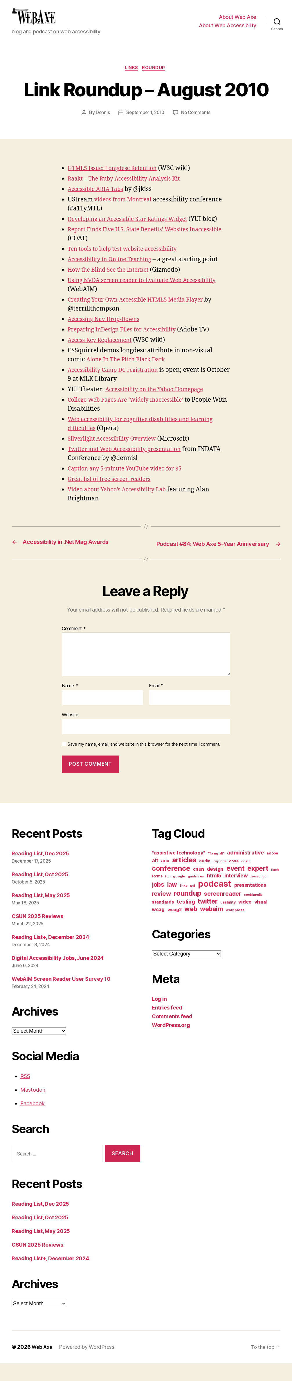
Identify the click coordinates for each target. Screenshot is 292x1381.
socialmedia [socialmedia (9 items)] (253, 912)
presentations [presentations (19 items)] (250, 902)
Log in (159, 1016)
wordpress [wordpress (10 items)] (235, 927)
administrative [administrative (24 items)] (245, 870)
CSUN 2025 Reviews (37, 934)
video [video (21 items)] (245, 919)
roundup (155, 77)
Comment (74, 646)
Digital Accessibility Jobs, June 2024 (58, 975)
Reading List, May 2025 (41, 913)
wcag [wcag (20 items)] (158, 927)
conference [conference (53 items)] (171, 885)
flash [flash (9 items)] (275, 887)
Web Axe (43, 1365)
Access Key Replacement (103, 350)
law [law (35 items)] (172, 902)
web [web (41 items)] (190, 926)
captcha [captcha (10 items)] (219, 879)
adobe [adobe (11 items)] (272, 870)
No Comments (197, 122)
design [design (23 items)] (215, 886)
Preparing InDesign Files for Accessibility (127, 339)
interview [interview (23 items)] (236, 893)
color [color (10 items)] (245, 879)
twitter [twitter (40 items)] (207, 918)
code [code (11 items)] (233, 878)
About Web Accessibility (227, 30)
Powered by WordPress (88, 1365)
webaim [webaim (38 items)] (211, 926)
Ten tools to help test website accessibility (127, 258)
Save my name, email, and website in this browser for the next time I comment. (144, 761)
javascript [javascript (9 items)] (257, 894)
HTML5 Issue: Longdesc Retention (116, 178)
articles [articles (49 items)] (184, 877)
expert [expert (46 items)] (257, 886)
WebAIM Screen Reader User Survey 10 (61, 996)
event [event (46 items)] (235, 886)
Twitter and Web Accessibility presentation (130, 459)
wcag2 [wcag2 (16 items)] (174, 927)
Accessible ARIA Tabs (98, 199)
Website (70, 732)
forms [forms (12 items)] (157, 893)
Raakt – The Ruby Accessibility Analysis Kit (129, 188)
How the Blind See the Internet (112, 279)
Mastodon (32, 1107)
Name (70, 703)
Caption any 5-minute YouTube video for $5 (130, 478)
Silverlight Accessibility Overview (116, 448)
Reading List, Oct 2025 (40, 892)
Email (156, 703)
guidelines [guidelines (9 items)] (196, 894)
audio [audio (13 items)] (204, 878)
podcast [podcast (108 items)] (214, 901)
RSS (25, 1094)
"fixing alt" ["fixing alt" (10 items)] (216, 871)
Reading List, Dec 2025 (40, 871)
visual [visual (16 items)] (261, 919)
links (131, 77)
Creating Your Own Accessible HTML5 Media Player (142, 309)
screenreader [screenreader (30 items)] (222, 911)
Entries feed (167, 1025)
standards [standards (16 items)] (163, 919)
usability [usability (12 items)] (228, 919)
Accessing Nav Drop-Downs (107, 329)
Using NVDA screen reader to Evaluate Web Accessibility (149, 290)
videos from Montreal (125, 209)
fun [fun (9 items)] (167, 894)
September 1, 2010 (145, 122)
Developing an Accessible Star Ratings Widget (133, 229)
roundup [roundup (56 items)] (187, 910)
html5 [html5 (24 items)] (214, 893)
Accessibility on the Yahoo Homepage (159, 399)
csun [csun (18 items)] (198, 886)
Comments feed (172, 1034)
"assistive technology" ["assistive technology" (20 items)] (178, 870)
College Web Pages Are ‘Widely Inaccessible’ (131, 409)
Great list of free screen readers (113, 489)
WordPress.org (171, 1042)
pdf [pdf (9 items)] (192, 903)
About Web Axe (237, 21)
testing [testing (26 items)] (186, 919)
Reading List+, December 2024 (50, 954)
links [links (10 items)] (184, 903)
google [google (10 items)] (179, 894)
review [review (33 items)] (161, 911)
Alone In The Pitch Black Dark (129, 369)
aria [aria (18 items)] (165, 878)
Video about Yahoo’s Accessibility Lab (121, 499)
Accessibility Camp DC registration (117, 379)
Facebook (32, 1121)
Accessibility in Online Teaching (114, 269)
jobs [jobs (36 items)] (158, 902)
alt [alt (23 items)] (155, 878)
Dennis (100, 122)
